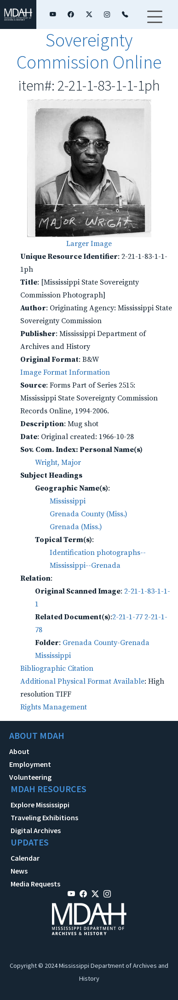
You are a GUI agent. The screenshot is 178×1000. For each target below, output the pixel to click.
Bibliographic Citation (56, 668)
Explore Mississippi (40, 804)
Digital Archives (36, 830)
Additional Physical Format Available (82, 681)
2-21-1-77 (127, 617)
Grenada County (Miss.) (88, 514)
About (19, 751)
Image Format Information (65, 372)
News (19, 870)
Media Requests (35, 883)
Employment (30, 764)
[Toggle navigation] (154, 22)
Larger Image (89, 243)
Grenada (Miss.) (76, 526)
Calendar (25, 858)
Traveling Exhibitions (44, 817)
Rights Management (53, 707)
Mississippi (68, 501)
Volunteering (30, 777)
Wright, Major (58, 462)
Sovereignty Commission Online (89, 51)
